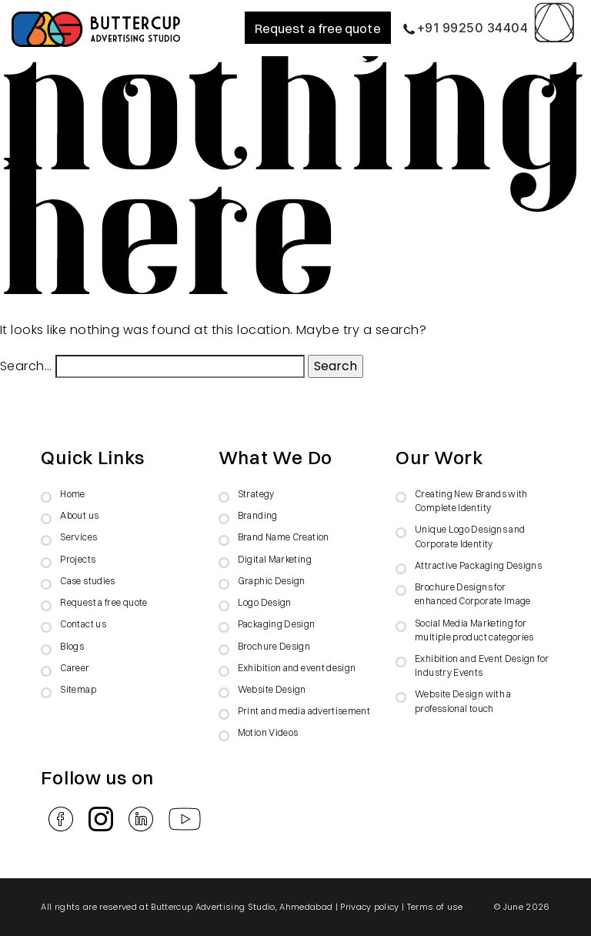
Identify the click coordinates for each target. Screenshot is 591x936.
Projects (77, 559)
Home (72, 494)
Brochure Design (274, 646)
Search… (26, 366)
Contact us (83, 624)
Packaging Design (277, 624)
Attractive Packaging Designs (478, 565)
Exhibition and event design (297, 668)
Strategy (256, 494)
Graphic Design (272, 581)
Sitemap (78, 689)
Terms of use (435, 907)
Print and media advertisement (304, 711)
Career (74, 668)
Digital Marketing (275, 559)
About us (79, 515)
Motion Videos (268, 732)
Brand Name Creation (283, 537)
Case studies (87, 581)
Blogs (72, 646)
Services (78, 537)
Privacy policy (369, 907)
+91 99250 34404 (465, 27)
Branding (258, 515)
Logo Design (265, 602)
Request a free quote (318, 28)
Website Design (272, 689)
